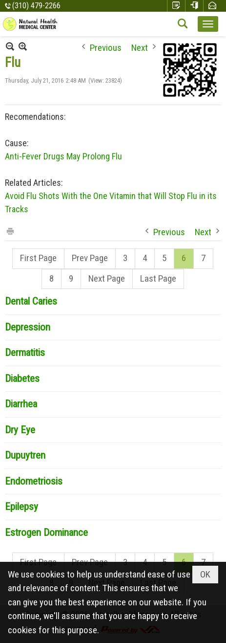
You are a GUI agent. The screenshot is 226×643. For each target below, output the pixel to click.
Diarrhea (21, 404)
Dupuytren (25, 455)
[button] (208, 24)
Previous (106, 46)
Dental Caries (31, 301)
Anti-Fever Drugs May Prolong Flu (63, 156)
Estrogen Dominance (46, 532)
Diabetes (22, 378)
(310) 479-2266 (36, 5)
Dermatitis (25, 352)
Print (10, 230)
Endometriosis (33, 481)
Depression (27, 327)
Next (139, 46)
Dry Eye (20, 430)
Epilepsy (21, 506)
